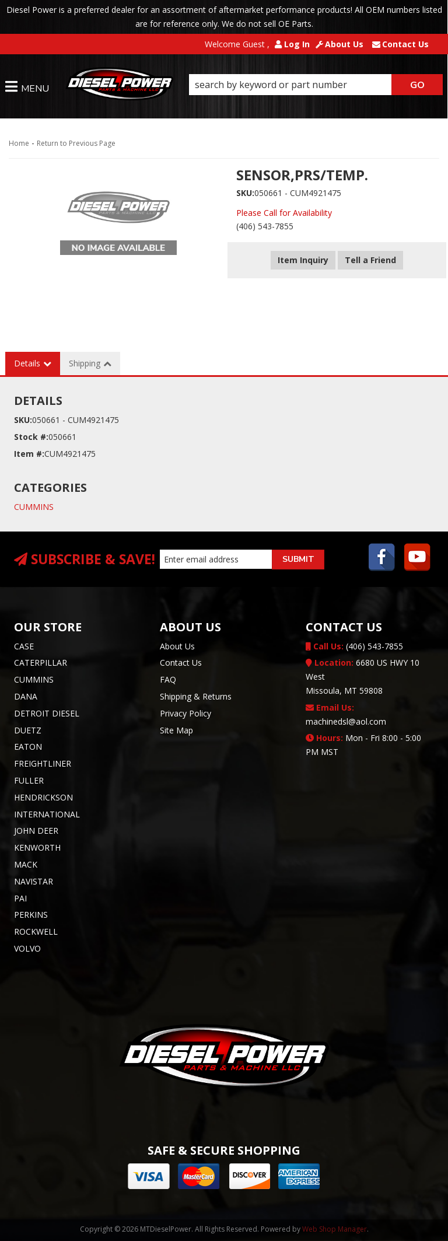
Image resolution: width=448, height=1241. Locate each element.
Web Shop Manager (334, 1229)
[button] (316, 84)
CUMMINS (34, 506)
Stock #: (31, 436)
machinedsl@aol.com (346, 714)
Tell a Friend (370, 259)
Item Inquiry (303, 259)
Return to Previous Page (76, 143)
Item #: (29, 453)
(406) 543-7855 (354, 646)
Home (19, 143)
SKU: (245, 192)
